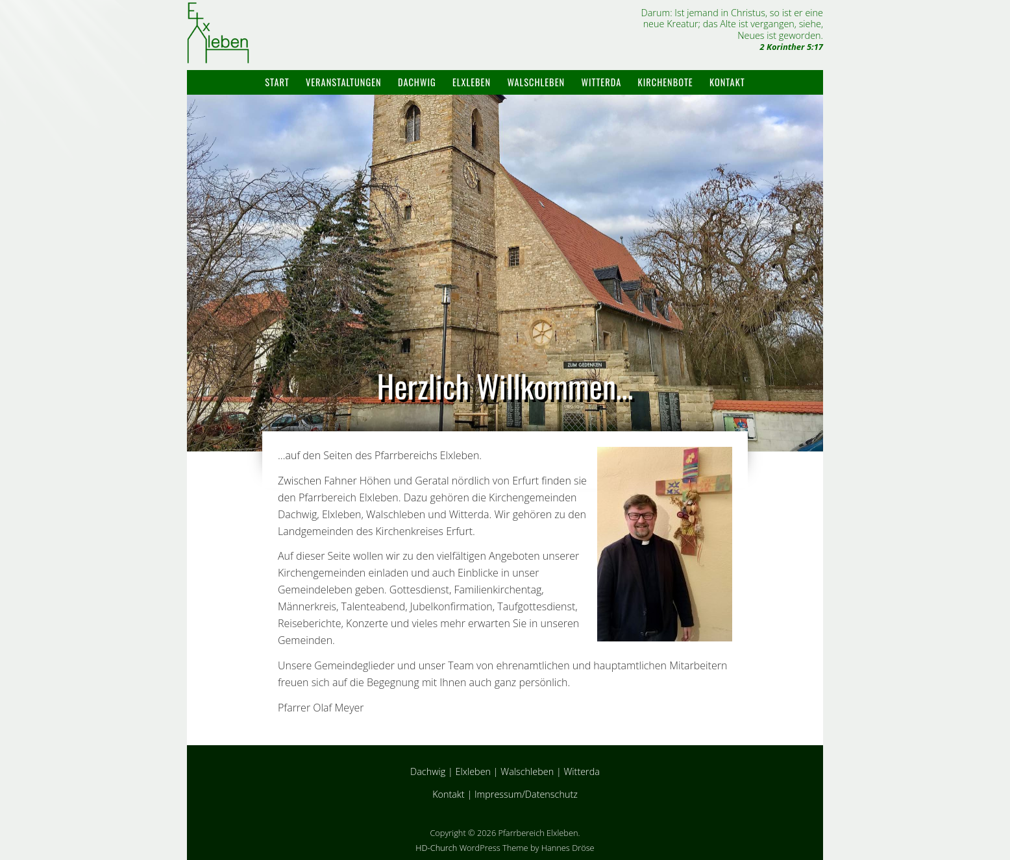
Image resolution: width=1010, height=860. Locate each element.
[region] (505, 273)
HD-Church (436, 848)
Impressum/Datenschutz (526, 794)
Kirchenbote (665, 82)
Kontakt (727, 82)
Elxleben (471, 82)
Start (277, 82)
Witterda (601, 82)
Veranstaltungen (344, 82)
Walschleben (536, 82)
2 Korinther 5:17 (791, 47)
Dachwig (417, 82)
